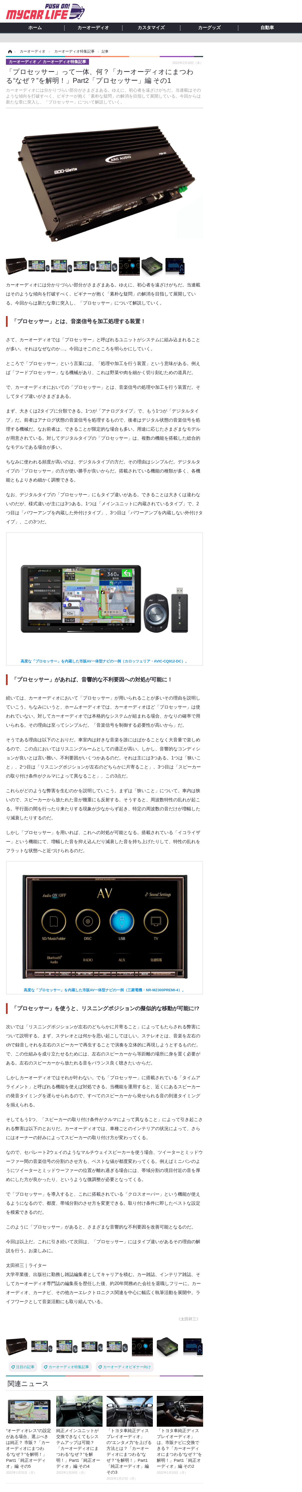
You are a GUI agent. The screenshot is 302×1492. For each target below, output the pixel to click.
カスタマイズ (151, 27)
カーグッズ (209, 27)
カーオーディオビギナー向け (127, 1367)
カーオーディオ (93, 27)
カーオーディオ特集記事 (69, 1367)
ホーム (35, 27)
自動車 (267, 27)
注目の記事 (25, 1367)
